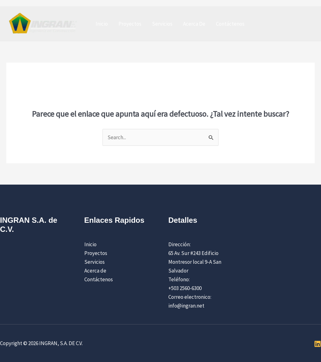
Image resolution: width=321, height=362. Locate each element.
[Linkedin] (317, 343)
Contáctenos (230, 23)
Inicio (102, 23)
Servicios (162, 23)
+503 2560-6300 (185, 288)
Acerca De (194, 23)
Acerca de (95, 270)
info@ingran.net (186, 305)
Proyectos (129, 23)
